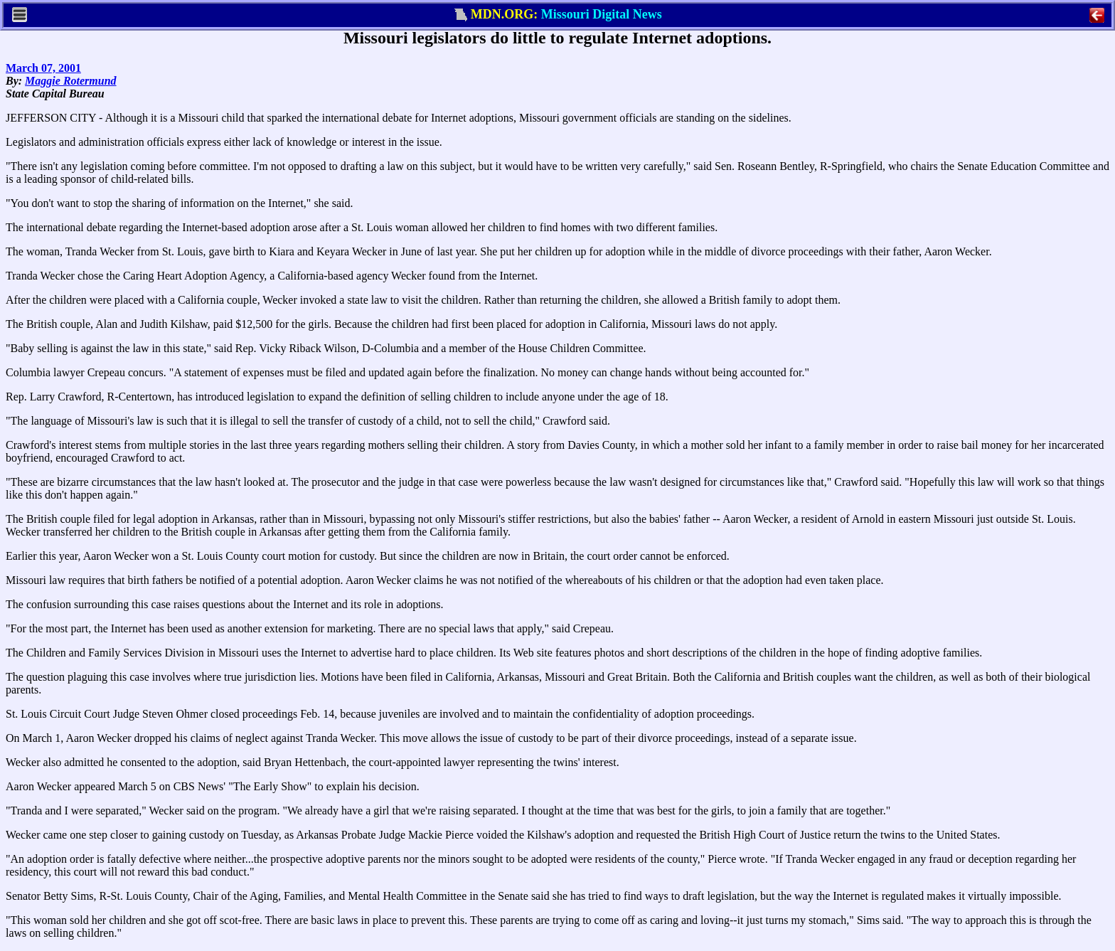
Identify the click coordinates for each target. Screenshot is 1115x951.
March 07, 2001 (43, 68)
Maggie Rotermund (70, 81)
